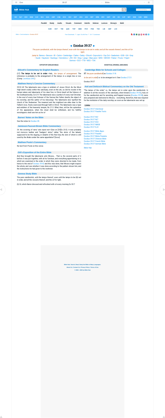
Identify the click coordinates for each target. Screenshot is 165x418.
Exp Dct (107, 55)
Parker (114, 58)
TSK (93, 60)
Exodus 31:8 (111, 73)
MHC (101, 58)
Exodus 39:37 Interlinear (93, 109)
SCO (79, 60)
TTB (83, 60)
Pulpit (126, 58)
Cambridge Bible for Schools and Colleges (105, 70)
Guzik (38, 58)
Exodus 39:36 (135, 93)
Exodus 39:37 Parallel (92, 134)
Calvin (59, 55)
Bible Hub (88, 148)
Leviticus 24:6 (28, 78)
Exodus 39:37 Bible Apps (94, 131)
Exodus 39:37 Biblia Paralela (95, 136)
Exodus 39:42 (38, 164)
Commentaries (24, 34)
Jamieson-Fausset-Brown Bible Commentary (39, 126)
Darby (82, 55)
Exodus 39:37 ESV (91, 122)
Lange (85, 58)
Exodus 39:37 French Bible (94, 141)
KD (75, 58)
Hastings (54, 58)
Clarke (75, 55)
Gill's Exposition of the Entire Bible (34, 152)
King (79, 58)
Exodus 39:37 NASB (92, 124)
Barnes (42, 55)
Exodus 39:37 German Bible (95, 144)
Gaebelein (115, 55)
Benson (49, 55)
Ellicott (89, 55)
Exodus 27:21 (126, 77)
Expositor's (97, 55)
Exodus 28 (35, 121)
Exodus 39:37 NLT (91, 119)
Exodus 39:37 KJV (91, 127)
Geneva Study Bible (27, 174)
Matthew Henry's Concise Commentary (36, 83)
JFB (70, 58)
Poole (120, 58)
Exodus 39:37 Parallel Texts (95, 111)
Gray (131, 55)
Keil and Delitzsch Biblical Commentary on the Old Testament (114, 86)
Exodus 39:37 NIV (91, 117)
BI (54, 55)
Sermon (72, 60)
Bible (17, 34)
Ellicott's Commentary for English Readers (38, 70)
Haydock (45, 58)
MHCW (107, 58)
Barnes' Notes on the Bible (30, 117)
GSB (122, 55)
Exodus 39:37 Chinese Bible (95, 139)
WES (89, 60)
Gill (127, 55)
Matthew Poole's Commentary (32, 142)
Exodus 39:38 (137, 95)
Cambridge (67, 55)
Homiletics (63, 58)
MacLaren (93, 58)
